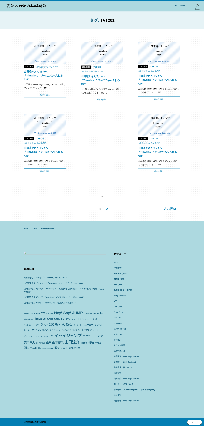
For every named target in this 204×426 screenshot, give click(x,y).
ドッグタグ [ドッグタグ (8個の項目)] (27, 333)
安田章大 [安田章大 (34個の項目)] (83, 338)
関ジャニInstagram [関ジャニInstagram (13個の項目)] (45, 351)
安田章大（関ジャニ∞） (116, 367)
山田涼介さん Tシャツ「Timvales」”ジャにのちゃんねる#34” (157, 152)
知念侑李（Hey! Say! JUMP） (119, 401)
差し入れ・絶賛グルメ (115, 384)
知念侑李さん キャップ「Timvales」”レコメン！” (45, 277)
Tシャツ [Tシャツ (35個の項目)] (77, 317)
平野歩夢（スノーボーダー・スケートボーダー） (127, 389)
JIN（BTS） (111, 284)
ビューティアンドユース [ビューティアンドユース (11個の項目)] (72, 333)
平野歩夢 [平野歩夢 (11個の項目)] (72, 346)
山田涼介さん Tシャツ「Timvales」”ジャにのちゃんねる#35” (43, 152)
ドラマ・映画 (111, 345)
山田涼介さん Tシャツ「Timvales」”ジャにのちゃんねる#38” (100, 80)
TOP (174, 6)
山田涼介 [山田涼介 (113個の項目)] (60, 345)
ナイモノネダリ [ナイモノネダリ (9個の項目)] (37, 333)
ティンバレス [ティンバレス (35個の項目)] (69, 328)
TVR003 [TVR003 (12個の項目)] (61, 318)
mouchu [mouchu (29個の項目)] (29, 317)
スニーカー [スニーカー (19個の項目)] (38, 329)
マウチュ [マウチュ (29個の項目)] (61, 338)
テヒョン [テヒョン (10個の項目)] (86, 329)
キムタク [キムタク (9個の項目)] (44, 324)
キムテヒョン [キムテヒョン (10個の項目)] (52, 324)
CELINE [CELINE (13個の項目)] (49, 313)
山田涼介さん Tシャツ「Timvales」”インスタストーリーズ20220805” (54, 296)
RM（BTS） (111, 307)
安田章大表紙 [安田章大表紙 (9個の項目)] (28, 345)
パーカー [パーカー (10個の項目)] (59, 333)
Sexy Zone (110, 312)
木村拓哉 (110, 395)
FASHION (97, 67)
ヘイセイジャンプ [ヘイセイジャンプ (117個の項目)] (39, 338)
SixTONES (110, 318)
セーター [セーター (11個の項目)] (56, 329)
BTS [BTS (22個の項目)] (43, 312)
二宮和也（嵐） (112, 351)
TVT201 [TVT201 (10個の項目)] (68, 318)
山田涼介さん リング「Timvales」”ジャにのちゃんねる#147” (50, 302)
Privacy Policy (47, 229)
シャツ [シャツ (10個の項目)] (61, 324)
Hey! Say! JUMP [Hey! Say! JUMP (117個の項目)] (68, 312)
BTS (108, 262)
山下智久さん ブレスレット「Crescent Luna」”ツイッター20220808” (54, 282)
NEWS (182, 6)
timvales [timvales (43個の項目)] (51, 317)
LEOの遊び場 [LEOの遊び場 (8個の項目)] (88, 312)
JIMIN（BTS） (112, 279)
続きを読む (45, 95)
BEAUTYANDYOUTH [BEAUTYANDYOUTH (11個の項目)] (32, 313)
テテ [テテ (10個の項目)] (80, 329)
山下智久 (110, 373)
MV (107, 301)
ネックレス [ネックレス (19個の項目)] (49, 333)
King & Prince (112, 295)
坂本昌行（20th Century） (117, 362)
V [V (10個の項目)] (83, 318)
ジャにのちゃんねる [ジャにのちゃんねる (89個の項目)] (80, 323)
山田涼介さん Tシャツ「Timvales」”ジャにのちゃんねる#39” (43, 75)
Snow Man (110, 323)
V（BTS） (110, 334)
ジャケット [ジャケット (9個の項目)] (28, 329)
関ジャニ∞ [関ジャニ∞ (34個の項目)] (61, 350)
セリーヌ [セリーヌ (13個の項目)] (48, 329)
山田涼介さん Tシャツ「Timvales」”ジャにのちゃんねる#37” (157, 79)
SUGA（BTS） (112, 329)
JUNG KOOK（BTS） (115, 290)
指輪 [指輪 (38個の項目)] (79, 345)
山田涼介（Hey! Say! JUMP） (48, 67)
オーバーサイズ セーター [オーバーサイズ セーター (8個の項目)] (32, 324)
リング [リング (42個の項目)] (72, 338)
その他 (109, 340)
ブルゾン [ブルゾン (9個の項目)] (86, 333)
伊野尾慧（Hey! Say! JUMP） (119, 356)
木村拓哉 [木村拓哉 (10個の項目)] (86, 346)
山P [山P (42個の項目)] (36, 345)
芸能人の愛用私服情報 (38, 422)
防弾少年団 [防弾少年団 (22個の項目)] (74, 350)
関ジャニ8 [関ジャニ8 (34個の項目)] (30, 350)
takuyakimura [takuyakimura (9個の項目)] (39, 318)
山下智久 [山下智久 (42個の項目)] (46, 345)
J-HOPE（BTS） (113, 273)
